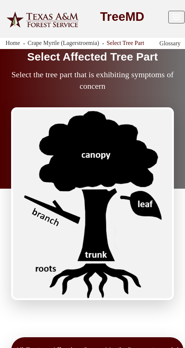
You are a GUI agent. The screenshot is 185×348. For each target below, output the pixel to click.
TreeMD (122, 16)
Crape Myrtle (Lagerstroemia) (63, 43)
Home (13, 43)
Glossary (170, 43)
